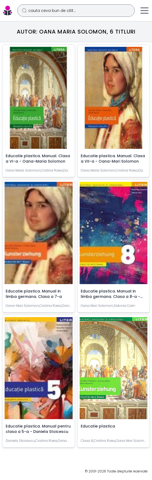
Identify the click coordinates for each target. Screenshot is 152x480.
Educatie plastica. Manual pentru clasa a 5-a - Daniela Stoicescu (38, 428)
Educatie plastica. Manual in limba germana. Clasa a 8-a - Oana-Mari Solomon (110, 296)
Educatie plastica (98, 426)
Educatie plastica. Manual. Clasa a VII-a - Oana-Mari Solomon (113, 158)
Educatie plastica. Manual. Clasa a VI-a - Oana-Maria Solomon (38, 158)
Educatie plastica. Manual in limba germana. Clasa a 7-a (34, 293)
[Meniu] (144, 10)
